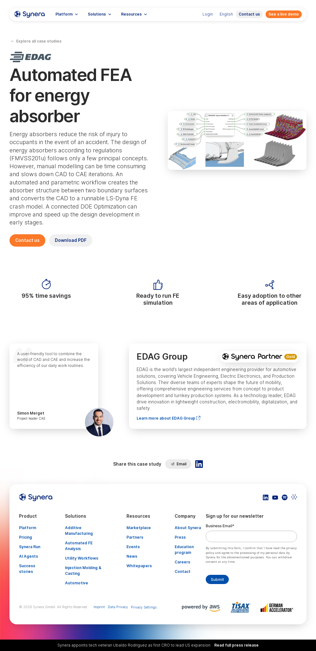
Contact (182, 571)
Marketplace (138, 527)
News (131, 556)
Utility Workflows (81, 558)
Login (208, 14)
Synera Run (29, 546)
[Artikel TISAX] (242, 607)
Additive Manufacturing (79, 530)
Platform (27, 527)
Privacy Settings (144, 607)
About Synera (188, 527)
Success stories (27, 568)
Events (133, 546)
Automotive (76, 583)
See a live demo (283, 14)
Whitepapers (139, 565)
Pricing (25, 537)
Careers (182, 562)
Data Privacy (118, 607)
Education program (184, 549)
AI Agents (28, 556)
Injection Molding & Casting (83, 570)
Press (180, 537)
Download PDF (71, 240)
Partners (134, 537)
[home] (29, 14)
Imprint (99, 607)
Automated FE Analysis (79, 546)
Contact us (249, 14)
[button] (67, 14)
